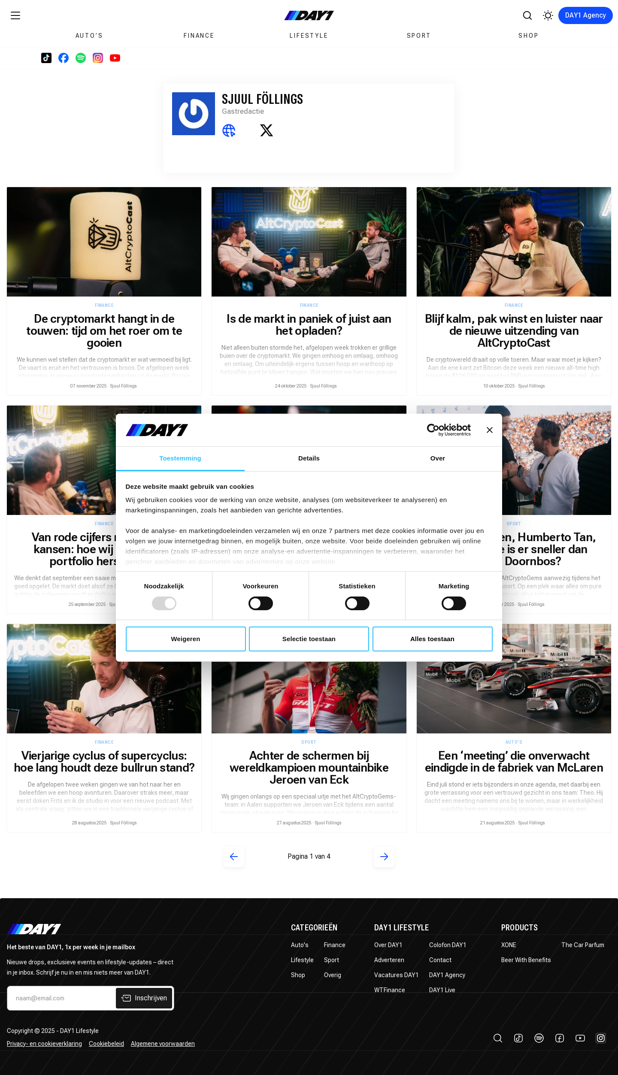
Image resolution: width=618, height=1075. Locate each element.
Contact (440, 960)
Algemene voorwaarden (163, 1043)
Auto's (300, 945)
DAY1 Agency (585, 15)
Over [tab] (437, 458)
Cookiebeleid (106, 1043)
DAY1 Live (442, 990)
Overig (332, 975)
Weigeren (185, 638)
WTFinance (389, 990)
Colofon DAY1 (448, 945)
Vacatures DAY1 (396, 975)
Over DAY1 (388, 945)
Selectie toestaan (309, 638)
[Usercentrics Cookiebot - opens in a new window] (433, 430)
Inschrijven (144, 998)
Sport (419, 35)
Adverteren (389, 960)
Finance (199, 35)
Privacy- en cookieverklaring (44, 1043)
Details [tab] (309, 458)
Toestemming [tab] (180, 458)
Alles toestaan (432, 638)
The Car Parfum (582, 945)
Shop (528, 35)
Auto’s (89, 35)
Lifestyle (309, 35)
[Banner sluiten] (490, 430)
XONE (508, 945)
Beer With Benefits (526, 960)
